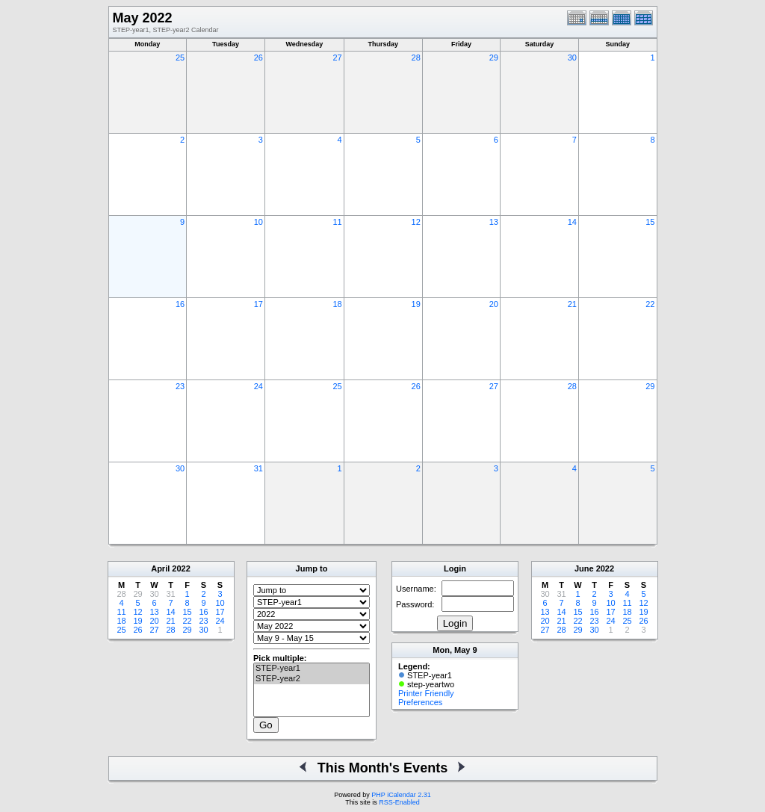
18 (336, 304)
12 (416, 221)
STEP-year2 (311, 679)
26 (258, 57)
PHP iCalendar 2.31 (400, 795)
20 (493, 304)
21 (572, 304)
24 (258, 386)
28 (416, 57)
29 (493, 57)
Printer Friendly (426, 693)
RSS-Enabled (399, 802)
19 (416, 304)
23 (180, 386)
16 (180, 304)
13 (493, 221)
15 (649, 221)
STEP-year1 (311, 668)
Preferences (420, 702)
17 (258, 304)
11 (336, 221)
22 (649, 304)
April (160, 568)
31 (258, 468)
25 (180, 57)
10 (258, 221)
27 (336, 57)
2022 (181, 568)
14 (572, 221)
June (584, 568)
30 (572, 57)
